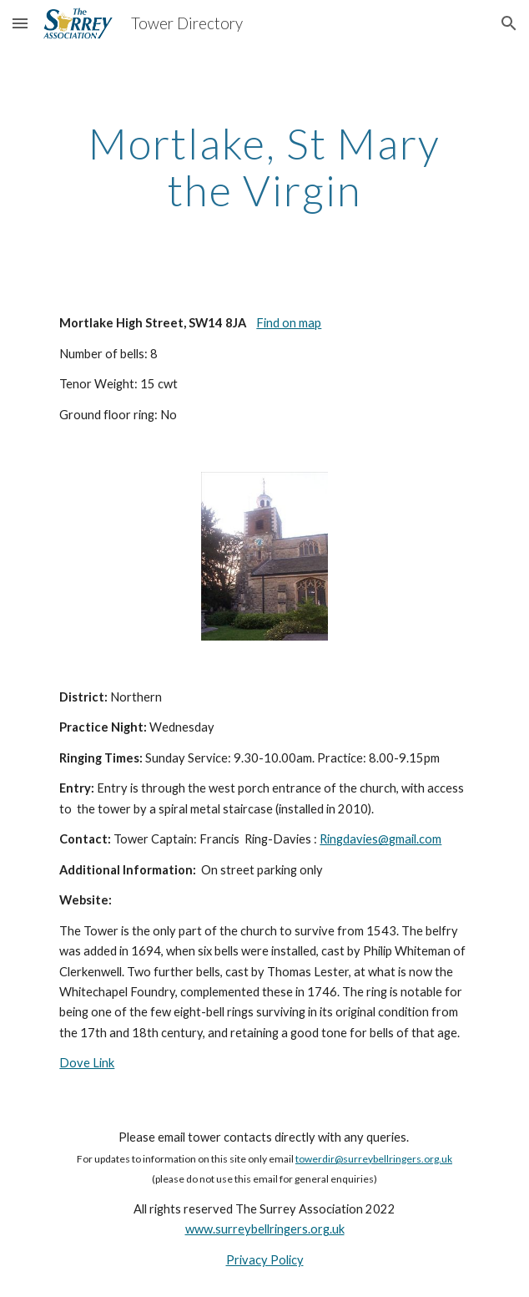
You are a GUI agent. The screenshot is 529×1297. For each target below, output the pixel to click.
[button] (20, 23)
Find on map (288, 323)
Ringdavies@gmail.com (380, 839)
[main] (264, 167)
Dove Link (86, 1063)
